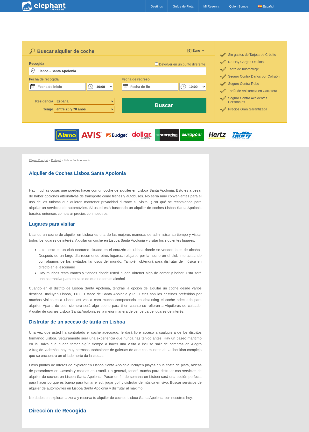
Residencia (44, 101)
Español (266, 6)
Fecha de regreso (136, 79)
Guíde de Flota (183, 6)
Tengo (48, 109)
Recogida (36, 63)
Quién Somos (238, 6)
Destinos (157, 6)
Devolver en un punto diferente (182, 64)
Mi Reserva (211, 6)
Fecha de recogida (44, 79)
